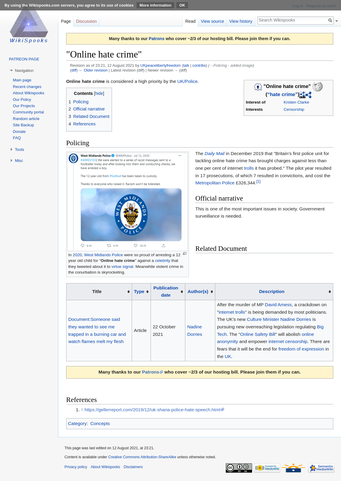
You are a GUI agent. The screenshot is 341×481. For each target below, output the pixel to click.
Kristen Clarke (296, 102)
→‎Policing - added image (231, 65)
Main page (22, 80)
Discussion (86, 21)
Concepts (100, 423)
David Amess (278, 304)
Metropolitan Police (215, 182)
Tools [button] (19, 149)
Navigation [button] (24, 70)
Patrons (156, 38)
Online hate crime (118, 260)
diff (73, 70)
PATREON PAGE (24, 59)
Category (77, 423)
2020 (77, 255)
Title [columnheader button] (96, 291)
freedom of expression (301, 348)
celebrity (162, 260)
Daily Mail (214, 153)
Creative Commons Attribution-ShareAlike (142, 457)
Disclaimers (133, 467)
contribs (199, 65)
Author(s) (197, 291)
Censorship (294, 109)
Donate (19, 131)
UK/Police (187, 81)
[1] (258, 181)
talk (186, 65)
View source (212, 21)
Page (66, 21)
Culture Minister (263, 319)
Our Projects (24, 106)
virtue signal (122, 266)
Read (190, 21)
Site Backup (23, 125)
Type (139, 291)
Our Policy (22, 99)
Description (271, 291)
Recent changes (27, 86)
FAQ (17, 138)
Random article (26, 118)
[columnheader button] (141, 291)
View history (240, 21)
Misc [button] (19, 160)
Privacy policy (76, 467)
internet (226, 312)
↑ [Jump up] (82, 409)
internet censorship (288, 341)
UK (228, 356)
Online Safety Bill (257, 334)
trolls (249, 168)
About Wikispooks (28, 93)
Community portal (28, 112)
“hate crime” (282, 94)
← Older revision (93, 70)
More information (155, 5)
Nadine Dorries (296, 319)
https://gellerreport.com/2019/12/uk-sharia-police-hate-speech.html (152, 409)
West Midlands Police (103, 255)
